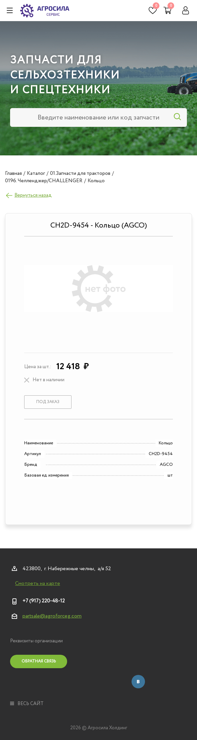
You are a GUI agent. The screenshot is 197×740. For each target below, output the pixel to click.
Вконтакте (138, 681)
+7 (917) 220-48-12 (43, 601)
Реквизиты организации (36, 641)
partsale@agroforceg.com (52, 616)
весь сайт (27, 703)
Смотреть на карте (37, 583)
